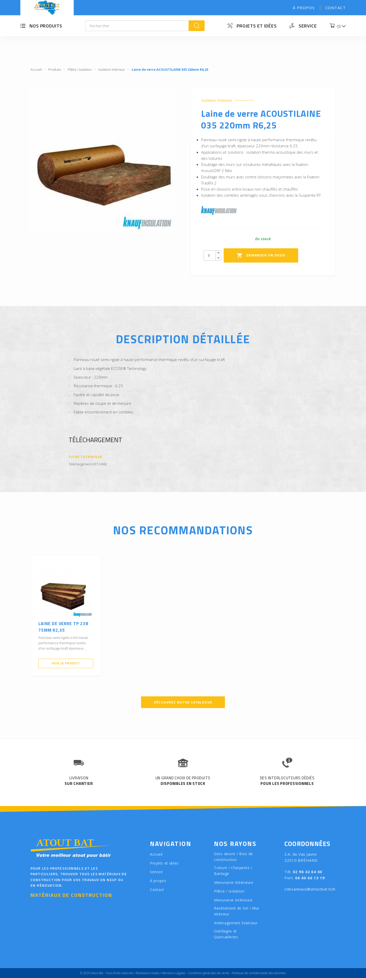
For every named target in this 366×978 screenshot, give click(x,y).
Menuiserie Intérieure (233, 900)
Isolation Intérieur (216, 100)
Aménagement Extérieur (236, 923)
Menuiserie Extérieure (233, 882)
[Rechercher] (137, 25)
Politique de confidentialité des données (259, 973)
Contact (335, 7)
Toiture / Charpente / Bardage (233, 870)
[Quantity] (210, 255)
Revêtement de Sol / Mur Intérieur (236, 911)
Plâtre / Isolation (229, 891)
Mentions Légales (173, 973)
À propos (304, 7)
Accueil (156, 854)
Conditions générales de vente (208, 973)
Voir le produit (66, 663)
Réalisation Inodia (147, 973)
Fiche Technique (85, 456)
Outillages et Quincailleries (226, 934)
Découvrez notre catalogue (183, 702)
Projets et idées (257, 25)
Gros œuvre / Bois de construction (233, 856)
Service (308, 25)
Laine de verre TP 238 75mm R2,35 (63, 627)
